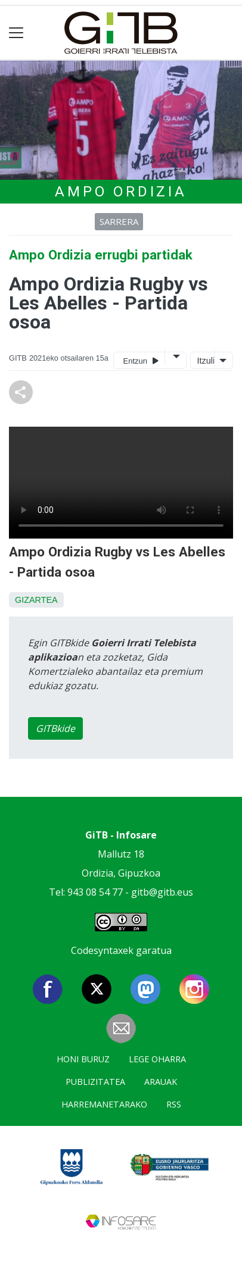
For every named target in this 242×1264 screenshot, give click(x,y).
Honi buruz (83, 1059)
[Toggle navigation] (16, 33)
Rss (173, 1104)
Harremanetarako (104, 1104)
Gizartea (36, 600)
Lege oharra (157, 1059)
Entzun (141, 360)
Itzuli (204, 360)
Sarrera (119, 221)
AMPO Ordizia (121, 191)
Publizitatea (95, 1081)
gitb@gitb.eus (162, 892)
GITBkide (55, 728)
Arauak (160, 1081)
